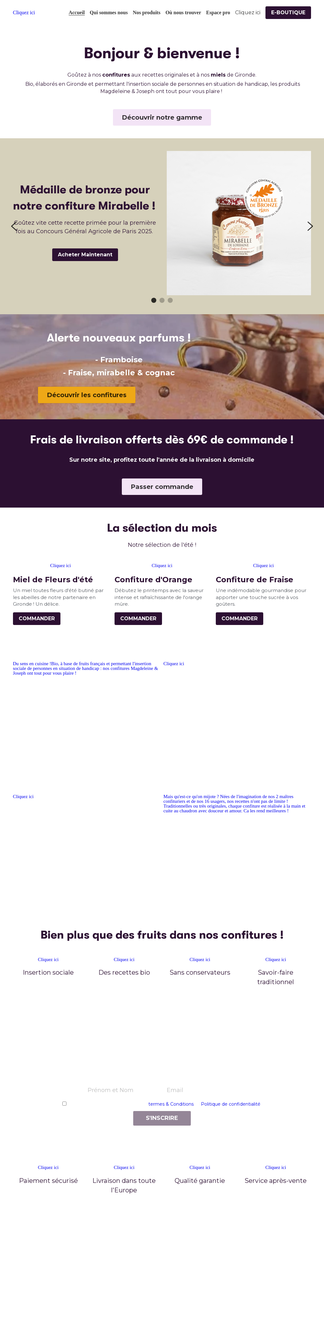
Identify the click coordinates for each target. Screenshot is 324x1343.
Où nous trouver (183, 12)
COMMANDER (37, 618)
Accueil (77, 12)
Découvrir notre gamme (162, 117)
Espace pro (218, 12)
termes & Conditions (171, 1104)
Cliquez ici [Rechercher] (247, 12)
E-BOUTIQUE (288, 12)
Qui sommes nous (109, 12)
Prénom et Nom (111, 1090)
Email (175, 1090)
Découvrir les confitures (87, 395)
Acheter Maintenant (85, 255)
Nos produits (146, 12)
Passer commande (162, 486)
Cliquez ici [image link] (24, 12)
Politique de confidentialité (230, 1104)
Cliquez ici (174, 663)
